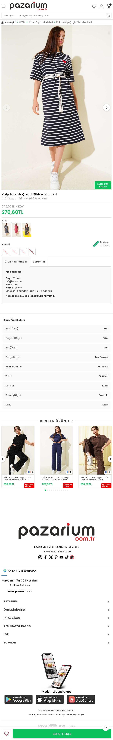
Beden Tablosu (101, 244)
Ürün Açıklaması (16, 261)
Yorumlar (39, 261)
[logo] (28, 6)
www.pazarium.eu (20, 591)
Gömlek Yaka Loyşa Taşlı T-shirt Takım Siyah (17, 478)
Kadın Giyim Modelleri (41, 22)
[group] (56, 107)
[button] (6, 107)
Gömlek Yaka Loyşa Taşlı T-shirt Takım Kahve (94, 478)
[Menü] (4, 6)
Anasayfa (8, 22)
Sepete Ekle (62, 733)
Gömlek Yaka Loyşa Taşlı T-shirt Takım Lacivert (55, 478)
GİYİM (22, 22)
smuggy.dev (35, 714)
